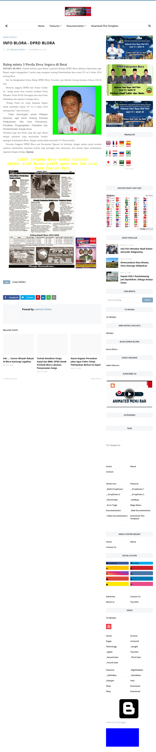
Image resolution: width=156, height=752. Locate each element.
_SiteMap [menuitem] (134, 499)
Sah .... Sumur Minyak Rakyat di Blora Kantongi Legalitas (18, 360)
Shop (108, 686)
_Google (134, 646)
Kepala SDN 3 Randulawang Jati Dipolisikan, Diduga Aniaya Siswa (137, 279)
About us (110, 601)
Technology (111, 646)
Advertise (110, 596)
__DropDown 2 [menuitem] (113, 494)
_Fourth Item (112, 662)
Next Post (95, 378)
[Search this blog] (123, 300)
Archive (133, 635)
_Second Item (112, 657)
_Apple (109, 651)
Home (109, 466)
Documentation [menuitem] (75, 25)
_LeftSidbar (111, 675)
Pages (109, 641)
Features (110, 670)
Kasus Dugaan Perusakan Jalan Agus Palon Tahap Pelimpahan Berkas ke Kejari (86, 361)
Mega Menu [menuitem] (135, 505)
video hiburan (112, 365)
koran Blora (111, 349)
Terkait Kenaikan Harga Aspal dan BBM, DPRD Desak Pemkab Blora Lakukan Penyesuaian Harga (52, 363)
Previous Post (10, 378)
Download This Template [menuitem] (104, 25)
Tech (132, 680)
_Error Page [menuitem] (111, 505)
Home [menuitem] (41, 25)
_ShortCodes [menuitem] (112, 499)
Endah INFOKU (10, 37)
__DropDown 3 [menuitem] (137, 494)
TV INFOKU (111, 317)
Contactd (134, 641)
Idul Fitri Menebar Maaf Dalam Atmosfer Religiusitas (136, 250)
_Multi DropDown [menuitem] (114, 489)
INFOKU (109, 333)
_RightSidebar (136, 670)
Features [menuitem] (54, 25)
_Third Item (135, 657)
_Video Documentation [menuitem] (117, 515)
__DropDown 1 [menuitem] (137, 489)
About (133, 466)
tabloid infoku (17, 49)
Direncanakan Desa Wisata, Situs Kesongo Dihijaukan (135, 264)
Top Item (134, 601)
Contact (109, 471)
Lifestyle (110, 680)
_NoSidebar (135, 675)
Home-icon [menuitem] (111, 483)
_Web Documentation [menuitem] (140, 510)
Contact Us (111, 547)
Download (135, 686)
